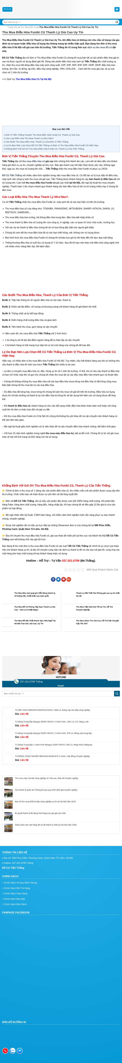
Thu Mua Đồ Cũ (28, 27)
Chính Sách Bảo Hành (15, 904)
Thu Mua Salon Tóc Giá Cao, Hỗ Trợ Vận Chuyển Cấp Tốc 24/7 (97, 622)
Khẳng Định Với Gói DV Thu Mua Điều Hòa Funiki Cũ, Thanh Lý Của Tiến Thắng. (44, 149)
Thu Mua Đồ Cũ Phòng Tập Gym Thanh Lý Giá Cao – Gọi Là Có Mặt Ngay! (34, 608)
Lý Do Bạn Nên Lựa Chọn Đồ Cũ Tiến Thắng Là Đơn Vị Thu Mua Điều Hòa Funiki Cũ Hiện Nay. (51, 145)
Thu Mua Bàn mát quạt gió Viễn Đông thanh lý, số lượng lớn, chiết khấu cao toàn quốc (35, 594)
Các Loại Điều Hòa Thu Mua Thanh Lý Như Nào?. (29, 138)
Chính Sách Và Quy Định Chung (20, 882)
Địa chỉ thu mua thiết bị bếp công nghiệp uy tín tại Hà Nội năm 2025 (45, 801)
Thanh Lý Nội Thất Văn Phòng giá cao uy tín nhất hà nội (98, 594)
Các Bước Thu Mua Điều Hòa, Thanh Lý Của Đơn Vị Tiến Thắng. (36, 142)
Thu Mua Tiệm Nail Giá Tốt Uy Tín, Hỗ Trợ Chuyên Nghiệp (94, 608)
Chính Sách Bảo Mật (14, 899)
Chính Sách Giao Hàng (15, 893)
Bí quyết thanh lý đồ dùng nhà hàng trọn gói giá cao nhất (40, 813)
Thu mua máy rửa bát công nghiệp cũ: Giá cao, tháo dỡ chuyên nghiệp (46, 778)
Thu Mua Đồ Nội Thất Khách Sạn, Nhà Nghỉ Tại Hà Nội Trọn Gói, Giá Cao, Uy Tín (34, 622)
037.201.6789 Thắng (31, 681)
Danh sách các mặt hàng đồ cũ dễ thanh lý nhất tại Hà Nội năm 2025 (46, 825)
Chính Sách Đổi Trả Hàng (17, 888)
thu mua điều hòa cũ (33, 161)
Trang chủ (12, 27)
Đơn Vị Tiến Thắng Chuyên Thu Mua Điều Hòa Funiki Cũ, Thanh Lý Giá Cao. (42, 135)
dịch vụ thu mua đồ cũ (99, 47)
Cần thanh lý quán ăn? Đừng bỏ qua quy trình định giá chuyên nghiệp (46, 790)
